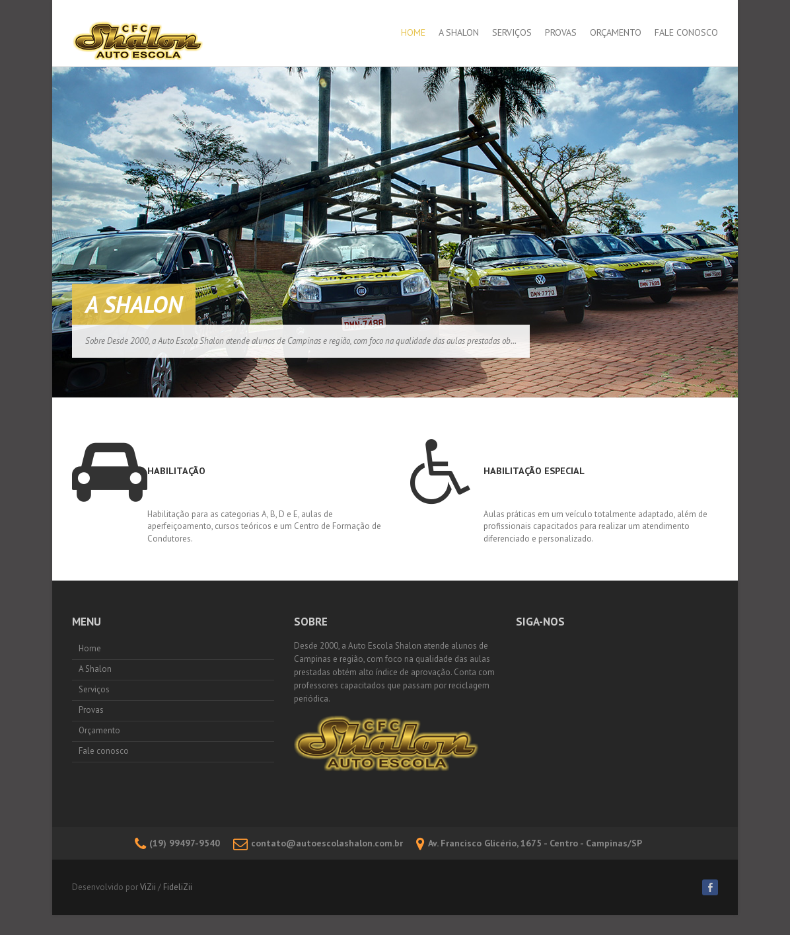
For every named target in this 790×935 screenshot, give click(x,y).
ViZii (148, 887)
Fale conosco (686, 32)
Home (413, 32)
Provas (561, 32)
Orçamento (615, 32)
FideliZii (177, 887)
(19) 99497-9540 (177, 843)
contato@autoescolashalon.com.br (318, 843)
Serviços (512, 32)
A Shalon (459, 32)
